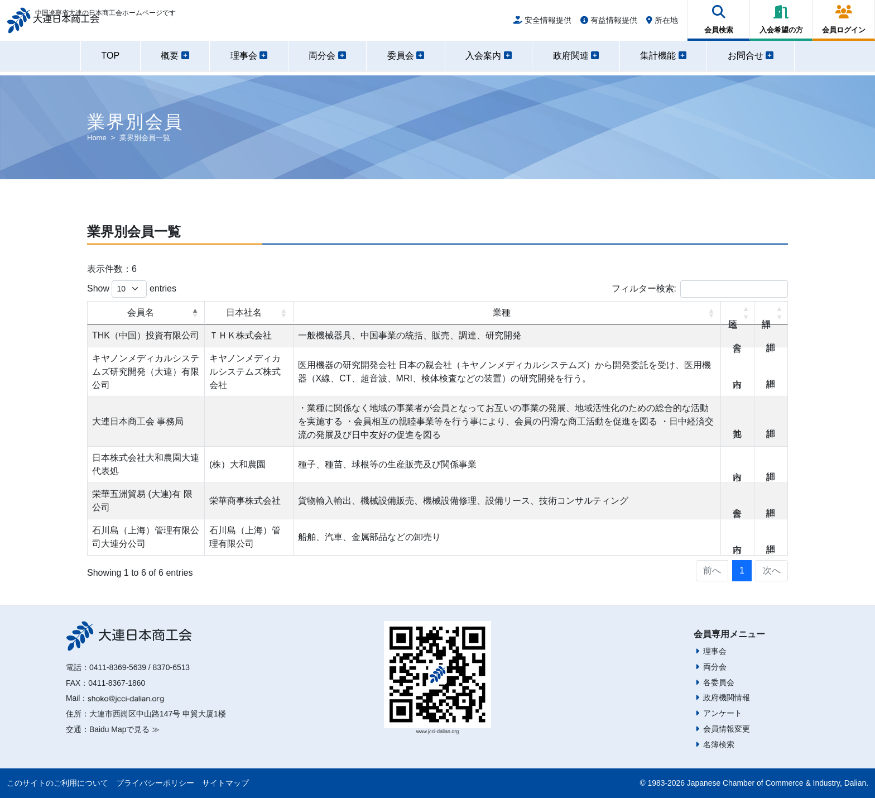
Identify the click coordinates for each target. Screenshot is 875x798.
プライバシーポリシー (155, 782)
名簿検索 (718, 744)
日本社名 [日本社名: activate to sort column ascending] (244, 312)
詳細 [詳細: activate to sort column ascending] (771, 312)
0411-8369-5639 (117, 667)
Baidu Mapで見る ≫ (124, 729)
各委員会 (718, 682)
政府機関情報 (726, 697)
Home (97, 137)
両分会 (715, 666)
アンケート (722, 713)
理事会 (715, 651)
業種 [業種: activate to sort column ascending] (502, 312)
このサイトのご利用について (57, 782)
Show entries (131, 289)
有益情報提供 (608, 23)
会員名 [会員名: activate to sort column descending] (140, 312)
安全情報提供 (542, 23)
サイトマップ (225, 782)
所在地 (662, 23)
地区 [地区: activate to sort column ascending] (737, 312)
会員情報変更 (726, 728)
